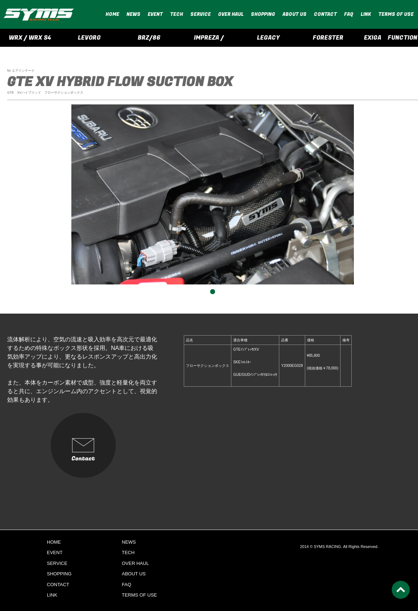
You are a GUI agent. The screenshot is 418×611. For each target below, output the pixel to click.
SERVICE (200, 14)
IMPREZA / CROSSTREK (209, 40)
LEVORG (89, 37)
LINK (366, 14)
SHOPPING (263, 14)
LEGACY (268, 37)
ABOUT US (295, 14)
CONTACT (325, 14)
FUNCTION (402, 37)
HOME (112, 14)
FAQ (348, 14)
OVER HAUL (231, 14)
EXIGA (372, 37)
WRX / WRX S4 (30, 37)
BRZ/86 (149, 37)
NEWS (133, 14)
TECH (176, 14)
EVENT (155, 14)
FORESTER (328, 37)
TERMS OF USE (396, 14)
